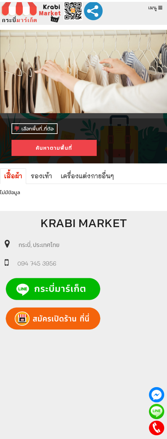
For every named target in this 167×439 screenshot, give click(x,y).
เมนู (155, 7)
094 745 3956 (36, 263)
